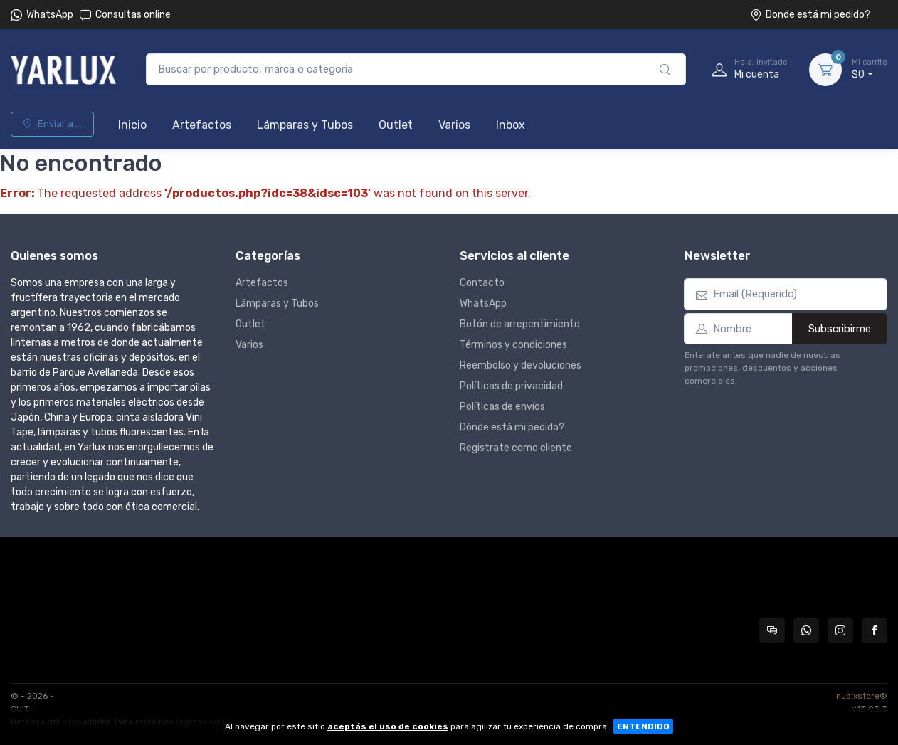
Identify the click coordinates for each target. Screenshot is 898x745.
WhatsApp (49, 15)
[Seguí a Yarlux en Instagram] (840, 630)
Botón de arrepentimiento (520, 324)
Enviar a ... (52, 123)
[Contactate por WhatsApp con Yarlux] (806, 630)
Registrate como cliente (516, 448)
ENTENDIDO (643, 726)
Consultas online (125, 15)
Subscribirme (839, 328)
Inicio (132, 125)
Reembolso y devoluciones (520, 365)
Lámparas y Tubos (305, 125)
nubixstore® (861, 696)
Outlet (396, 125)
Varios (454, 125)
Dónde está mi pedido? (512, 427)
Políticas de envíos (502, 407)
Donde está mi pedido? (810, 15)
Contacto (482, 283)
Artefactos (201, 125)
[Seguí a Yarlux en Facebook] (874, 630)
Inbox (510, 125)
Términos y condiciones (513, 345)
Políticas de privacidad (511, 386)
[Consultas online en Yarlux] (772, 630)
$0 (869, 69)
